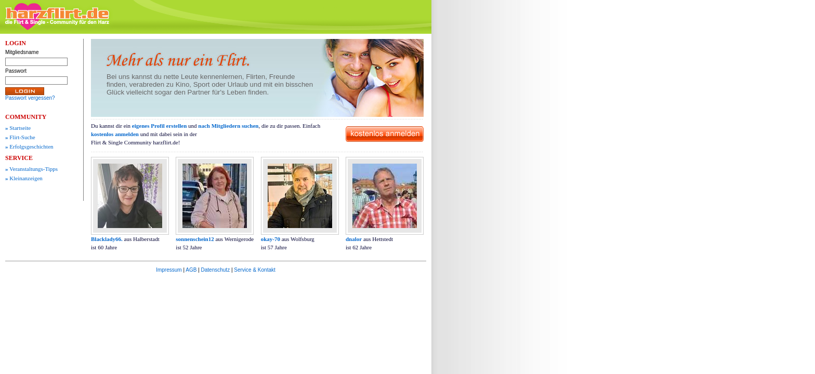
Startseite (18, 128)
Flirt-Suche (20, 137)
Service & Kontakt (254, 270)
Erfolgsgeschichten (29, 146)
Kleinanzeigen (24, 178)
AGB (191, 270)
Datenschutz (215, 270)
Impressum (168, 270)
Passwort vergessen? (30, 98)
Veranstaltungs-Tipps (31, 169)
